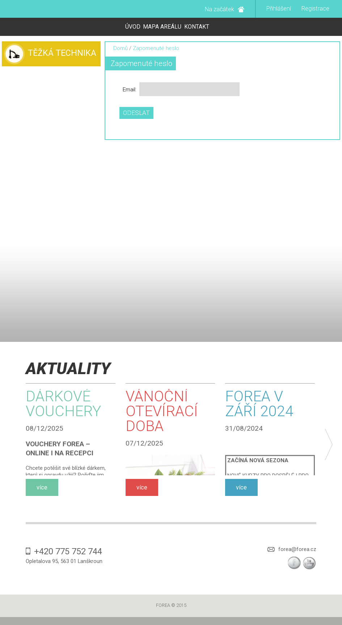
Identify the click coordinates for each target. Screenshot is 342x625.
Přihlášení (278, 8)
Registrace (315, 8)
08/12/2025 (44, 428)
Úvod (132, 26)
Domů (120, 48)
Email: (129, 89)
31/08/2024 (244, 428)
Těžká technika (62, 53)
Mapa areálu (162, 26)
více (42, 487)
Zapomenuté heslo (141, 63)
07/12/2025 (144, 443)
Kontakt (196, 26)
